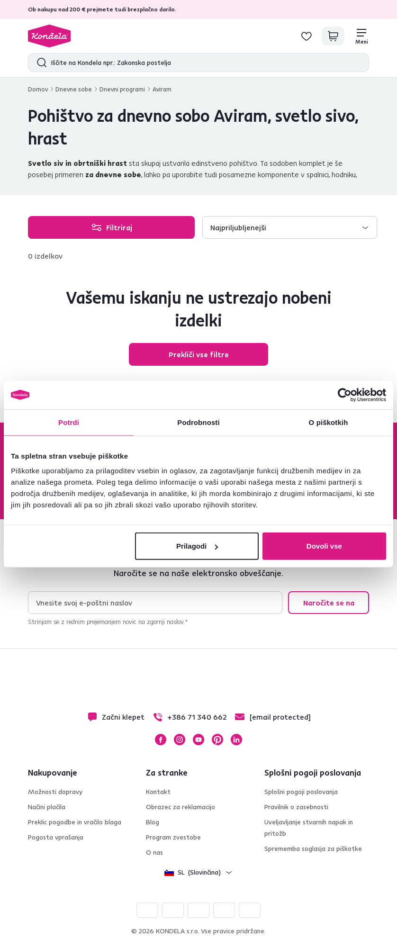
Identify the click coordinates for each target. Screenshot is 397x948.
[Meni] (361, 36)
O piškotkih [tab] (328, 422)
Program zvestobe (173, 837)
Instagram (179, 739)
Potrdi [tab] (68, 422)
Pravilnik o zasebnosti (296, 807)
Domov (38, 89)
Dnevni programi (122, 89)
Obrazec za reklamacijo (180, 807)
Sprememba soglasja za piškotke (313, 848)
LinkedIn (236, 739)
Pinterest (217, 739)
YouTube (198, 739)
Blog (152, 822)
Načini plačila (46, 807)
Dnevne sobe (73, 89)
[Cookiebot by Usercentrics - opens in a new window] (344, 395)
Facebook (160, 739)
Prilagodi (197, 546)
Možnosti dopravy (55, 791)
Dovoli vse (324, 546)
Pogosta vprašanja (55, 837)
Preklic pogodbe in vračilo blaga (74, 822)
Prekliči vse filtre (199, 354)
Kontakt (158, 791)
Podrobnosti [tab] (198, 422)
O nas (154, 852)
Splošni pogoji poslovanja (301, 791)
